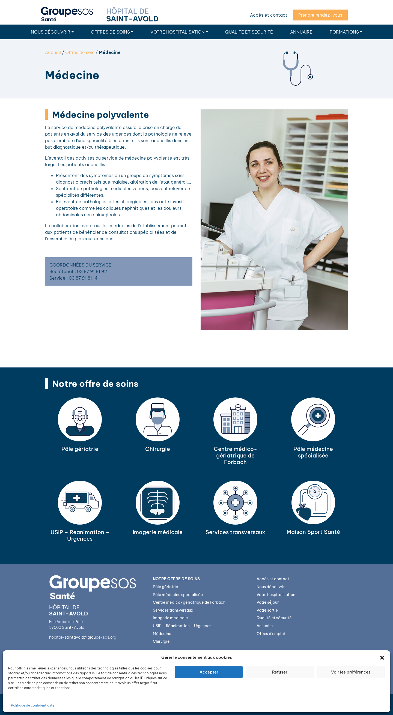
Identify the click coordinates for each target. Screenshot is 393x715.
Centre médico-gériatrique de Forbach (189, 602)
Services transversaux (173, 610)
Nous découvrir (50, 32)
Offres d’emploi (271, 633)
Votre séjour (268, 602)
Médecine (162, 633)
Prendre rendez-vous (320, 15)
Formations (344, 32)
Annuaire (301, 32)
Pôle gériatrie (165, 586)
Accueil (53, 52)
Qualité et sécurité (249, 32)
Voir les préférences (351, 672)
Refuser (279, 672)
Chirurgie (161, 641)
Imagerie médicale (170, 617)
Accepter (209, 672)
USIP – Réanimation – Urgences (182, 625)
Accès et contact (268, 15)
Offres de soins (110, 32)
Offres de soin (79, 52)
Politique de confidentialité (32, 705)
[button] (382, 657)
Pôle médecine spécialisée (178, 594)
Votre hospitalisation (177, 32)
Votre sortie (267, 610)
